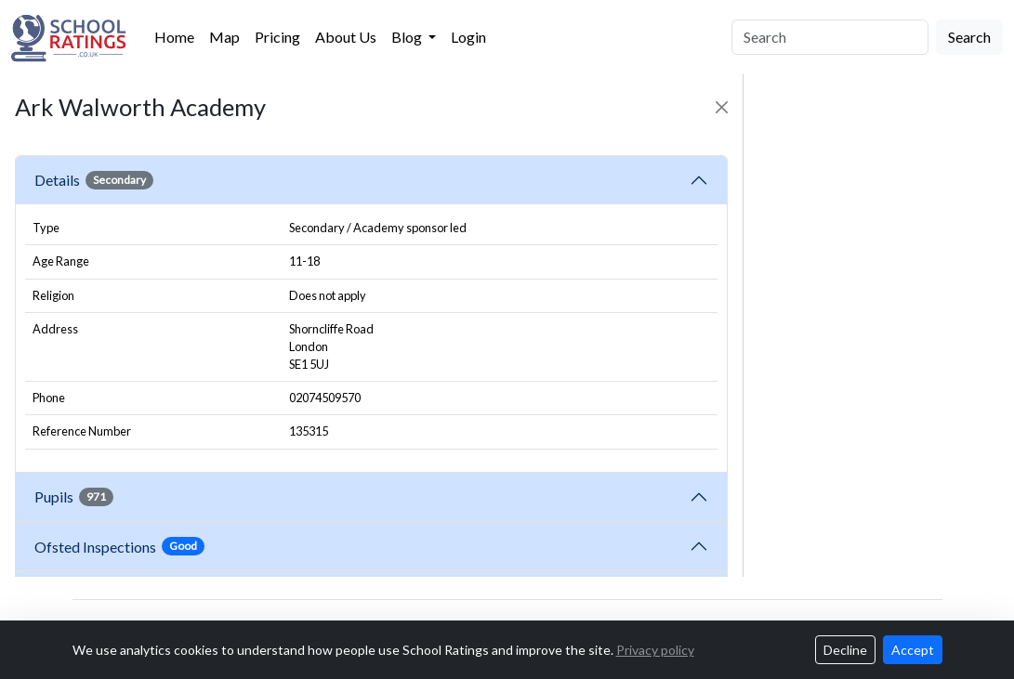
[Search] (829, 37)
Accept (912, 650)
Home (174, 37)
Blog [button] (408, 37)
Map (224, 37)
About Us (345, 37)
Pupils (73, 497)
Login (468, 37)
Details (93, 180)
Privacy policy (655, 650)
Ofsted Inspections (119, 546)
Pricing (277, 37)
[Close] (721, 107)
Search (969, 37)
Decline (845, 650)
